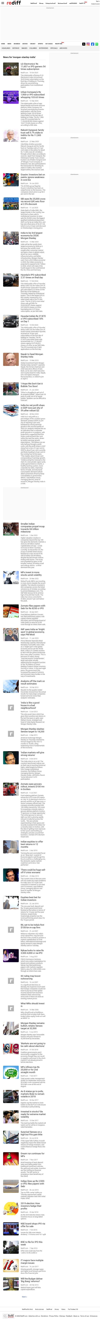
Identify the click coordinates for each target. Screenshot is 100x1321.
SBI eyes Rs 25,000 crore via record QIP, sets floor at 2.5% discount (33, 201)
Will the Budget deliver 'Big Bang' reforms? (32, 1280)
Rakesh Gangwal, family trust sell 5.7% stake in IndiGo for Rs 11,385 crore (32, 134)
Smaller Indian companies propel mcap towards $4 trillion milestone (33, 528)
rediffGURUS (73, 3)
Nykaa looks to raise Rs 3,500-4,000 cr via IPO (32, 951)
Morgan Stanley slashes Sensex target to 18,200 (32, 730)
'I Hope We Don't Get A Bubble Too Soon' (32, 385)
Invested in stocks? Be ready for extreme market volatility (33, 1114)
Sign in (97, 1)
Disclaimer (44, 1316)
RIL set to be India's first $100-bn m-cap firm (32, 926)
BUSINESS (17, 44)
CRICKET (32, 44)
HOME (3, 44)
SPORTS (40, 44)
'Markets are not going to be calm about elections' (33, 1044)
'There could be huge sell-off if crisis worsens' (33, 871)
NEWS (9, 44)
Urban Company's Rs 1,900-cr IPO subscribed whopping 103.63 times (33, 95)
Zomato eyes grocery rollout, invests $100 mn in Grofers (32, 787)
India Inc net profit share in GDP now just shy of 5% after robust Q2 (33, 408)
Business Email (62, 3)
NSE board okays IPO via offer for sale (33, 1225)
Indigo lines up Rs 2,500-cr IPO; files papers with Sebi (33, 1184)
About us (76, 1316)
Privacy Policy (53, 1316)
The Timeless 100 (73, 1309)
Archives (63, 48)
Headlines (6, 48)
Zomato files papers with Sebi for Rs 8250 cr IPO (33, 607)
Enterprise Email (50, 3)
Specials (53, 48)
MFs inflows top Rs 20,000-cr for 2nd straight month (30, 1070)
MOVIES (25, 44)
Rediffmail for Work (27, 1309)
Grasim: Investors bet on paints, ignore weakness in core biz (33, 177)
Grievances (93, 1316)
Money (41, 3)
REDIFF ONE (58, 44)
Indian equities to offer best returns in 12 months (32, 844)
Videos (63, 1309)
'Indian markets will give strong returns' (32, 753)
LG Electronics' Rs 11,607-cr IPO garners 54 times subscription (33, 66)
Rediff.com (23, 1316)
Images (24, 48)
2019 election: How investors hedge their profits (31, 1206)
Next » (24, 1297)
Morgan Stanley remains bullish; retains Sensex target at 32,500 (33, 1026)
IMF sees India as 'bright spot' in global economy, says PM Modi (33, 632)
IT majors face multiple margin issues (32, 1261)
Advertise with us (34, 1316)
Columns (33, 48)
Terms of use (84, 1316)
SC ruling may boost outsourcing (30, 977)
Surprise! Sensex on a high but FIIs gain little (31, 1133)
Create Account (95, 4)
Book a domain (39, 1309)
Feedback (69, 1316)
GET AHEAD (49, 44)
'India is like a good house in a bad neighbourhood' (30, 705)
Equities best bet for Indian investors (31, 898)
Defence (15, 48)
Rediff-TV (82, 3)
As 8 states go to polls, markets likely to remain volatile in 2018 (32, 1094)
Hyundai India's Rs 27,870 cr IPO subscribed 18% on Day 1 (33, 319)
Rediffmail (34, 3)
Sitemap (62, 1316)
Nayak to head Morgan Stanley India (32, 355)
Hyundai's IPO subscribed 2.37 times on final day (33, 276)
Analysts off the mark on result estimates (33, 682)
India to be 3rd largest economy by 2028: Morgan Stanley (31, 235)
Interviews (43, 48)
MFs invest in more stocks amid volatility (31, 573)
